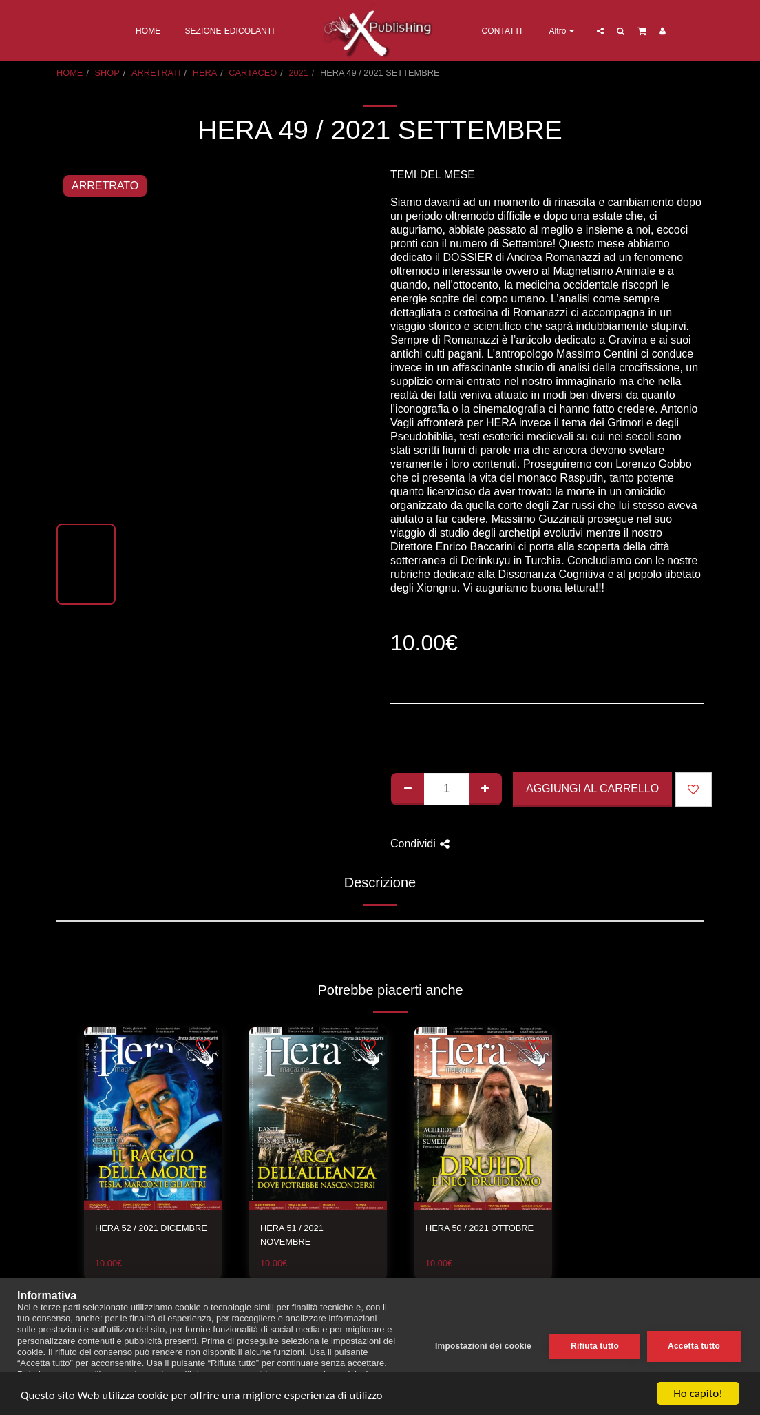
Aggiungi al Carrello (592, 788)
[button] (599, 30)
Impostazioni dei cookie (483, 1346)
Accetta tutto (694, 1346)
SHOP (107, 73)
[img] (153, 1119)
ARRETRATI (156, 73)
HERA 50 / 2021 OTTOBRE (479, 1228)
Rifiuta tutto (595, 1346)
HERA (205, 73)
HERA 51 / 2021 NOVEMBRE (292, 1234)
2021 (298, 73)
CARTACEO (253, 73)
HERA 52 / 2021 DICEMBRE (151, 1228)
